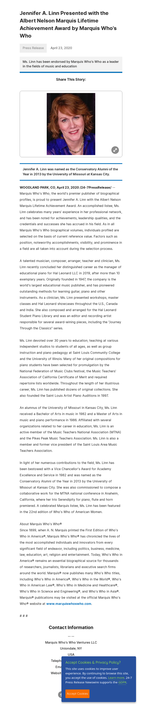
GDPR (122, 682)
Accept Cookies (77, 693)
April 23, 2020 (61, 48)
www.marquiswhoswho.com (68, 603)
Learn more (116, 678)
